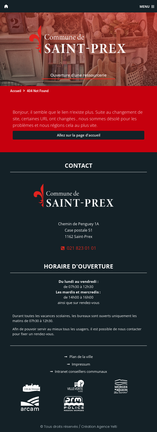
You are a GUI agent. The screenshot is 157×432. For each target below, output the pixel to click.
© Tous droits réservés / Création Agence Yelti (78, 426)
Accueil (15, 91)
